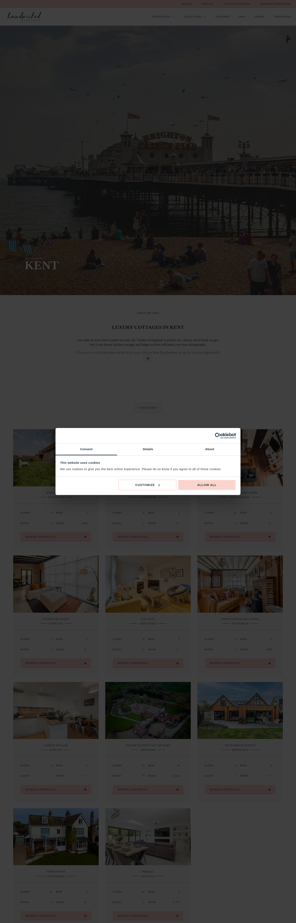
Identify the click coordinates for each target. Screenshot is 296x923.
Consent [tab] (86, 449)
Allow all (207, 485)
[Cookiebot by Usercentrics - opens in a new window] (218, 436)
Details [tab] (148, 449)
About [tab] (209, 449)
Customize (147, 485)
